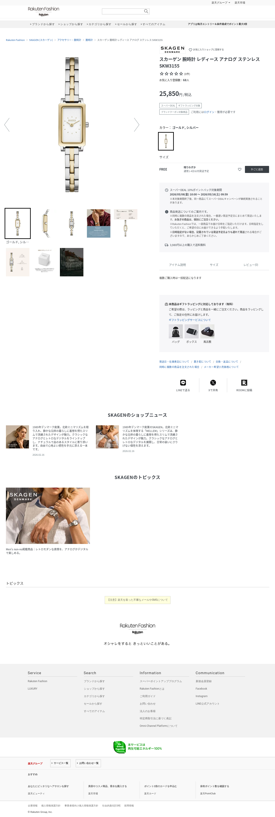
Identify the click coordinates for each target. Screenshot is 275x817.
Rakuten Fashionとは (152, 688)
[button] (7, 124)
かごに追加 (257, 169)
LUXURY (33, 688)
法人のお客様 (148, 711)
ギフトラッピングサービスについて (190, 320)
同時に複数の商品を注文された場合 (179, 367)
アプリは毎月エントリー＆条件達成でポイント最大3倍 (217, 24)
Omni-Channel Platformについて (159, 725)
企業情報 (33, 805)
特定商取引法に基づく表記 (155, 718)
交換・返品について (227, 362)
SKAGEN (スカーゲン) (41, 40)
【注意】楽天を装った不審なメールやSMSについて (137, 599)
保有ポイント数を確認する (214, 786)
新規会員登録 (204, 681)
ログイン (209, 112)
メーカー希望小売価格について (221, 367)
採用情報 (129, 805)
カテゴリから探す (94, 696)
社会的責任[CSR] (111, 805)
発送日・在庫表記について (174, 362)
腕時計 (89, 40)
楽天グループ (219, 2)
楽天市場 (240, 2)
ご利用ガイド (148, 696)
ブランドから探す (94, 681)
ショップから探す (94, 688)
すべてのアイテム (94, 711)
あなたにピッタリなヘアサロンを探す (48, 786)
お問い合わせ (148, 703)
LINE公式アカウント (208, 703)
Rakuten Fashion (62, 12)
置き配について (202, 362)
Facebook (201, 688)
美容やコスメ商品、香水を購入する (107, 786)
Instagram (202, 696)
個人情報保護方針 (51, 805)
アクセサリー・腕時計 (69, 40)
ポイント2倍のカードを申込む (160, 786)
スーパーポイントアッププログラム (161, 681)
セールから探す (93, 703)
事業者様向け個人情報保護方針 (81, 805)
